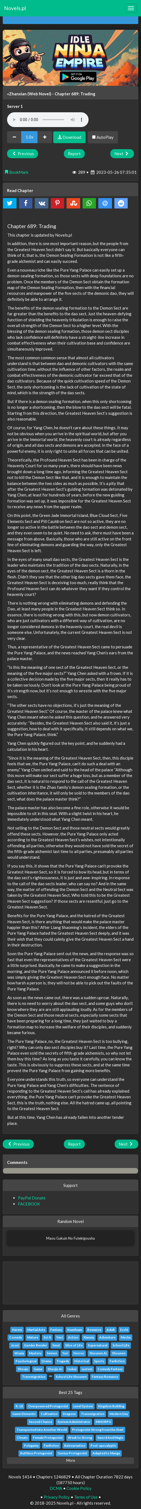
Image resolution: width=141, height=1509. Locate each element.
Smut (56, 1345)
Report (74, 153)
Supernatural (97, 1345)
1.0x (29, 136)
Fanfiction (117, 1361)
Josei (15, 1345)
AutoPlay (103, 137)
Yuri (65, 1353)
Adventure (107, 1337)
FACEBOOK (29, 1203)
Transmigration (33, 1377)
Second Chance (40, 1422)
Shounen (119, 1353)
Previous (22, 153)
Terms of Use (86, 1497)
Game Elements (24, 1414)
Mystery (35, 1353)
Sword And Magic (110, 1438)
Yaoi (59, 1337)
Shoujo (23, 1369)
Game (38, 1369)
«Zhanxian (17, 93)
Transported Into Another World (42, 1430)
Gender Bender (35, 1345)
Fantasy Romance (105, 1377)
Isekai (71, 1369)
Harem (17, 1330)
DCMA (56, 1488)
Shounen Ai (98, 1353)
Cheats (22, 1438)
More (70, 1460)
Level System (83, 1406)
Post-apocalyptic (103, 1445)
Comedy (15, 1337)
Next (122, 153)
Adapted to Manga (106, 1453)
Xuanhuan (74, 1330)
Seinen (52, 1353)
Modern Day (118, 1414)
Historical (81, 1361)
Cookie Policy (79, 1488)
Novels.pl (15, 8)
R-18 (19, 1406)
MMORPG (103, 1422)
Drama (46, 1361)
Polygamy (31, 1445)
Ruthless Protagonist (36, 1453)
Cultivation (49, 1414)
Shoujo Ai (55, 1369)
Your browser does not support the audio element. (48, 119)
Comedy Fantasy (110, 1369)
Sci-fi (47, 1337)
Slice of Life (74, 1345)
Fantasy (56, 1330)
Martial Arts (36, 1330)
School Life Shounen (71, 1377)
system (87, 1369)
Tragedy (63, 1361)
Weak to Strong (80, 1438)
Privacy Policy (57, 1497)
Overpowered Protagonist (48, 1406)
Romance (94, 1330)
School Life (120, 1345)
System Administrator (73, 1422)
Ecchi (124, 1330)
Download (69, 137)
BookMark (16, 172)
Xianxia (88, 1337)
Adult (110, 1330)
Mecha (126, 1337)
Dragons (69, 1414)
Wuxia (19, 1353)
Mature (32, 1337)
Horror (78, 1353)
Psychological (25, 1361)
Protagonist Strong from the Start (98, 1430)
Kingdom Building (111, 1406)
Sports (99, 1361)
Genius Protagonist (72, 1453)
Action (73, 1337)
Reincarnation (74, 1445)
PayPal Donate (32, 1197)
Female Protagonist (48, 1438)
